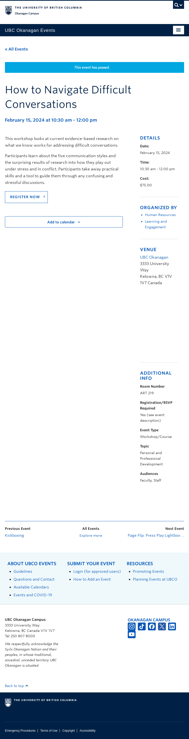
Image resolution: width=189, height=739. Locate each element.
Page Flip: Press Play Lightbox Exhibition (156, 535)
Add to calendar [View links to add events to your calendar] (61, 222)
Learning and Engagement (156, 224)
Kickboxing (14, 535)
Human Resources (160, 215)
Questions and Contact (34, 579)
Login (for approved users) (97, 571)
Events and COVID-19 (33, 595)
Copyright (68, 730)
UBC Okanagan (154, 257)
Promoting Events (148, 571)
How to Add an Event (92, 579)
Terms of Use (49, 730)
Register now (25, 197)
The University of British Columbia (81, 10)
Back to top (17, 686)
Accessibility (87, 730)
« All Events (16, 49)
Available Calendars (31, 587)
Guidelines (23, 571)
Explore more (90, 535)
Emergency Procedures (20, 730)
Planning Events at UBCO (155, 579)
